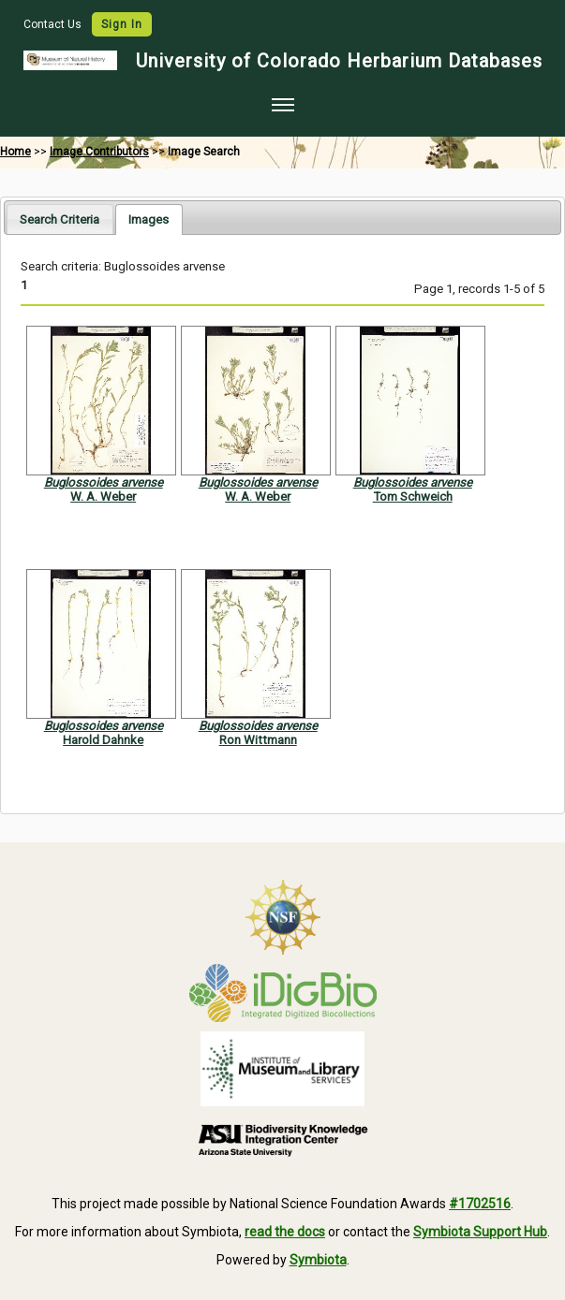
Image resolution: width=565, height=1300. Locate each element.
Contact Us (53, 24)
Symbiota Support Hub (480, 1231)
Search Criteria (59, 219)
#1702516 (480, 1203)
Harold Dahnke (103, 740)
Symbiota (318, 1259)
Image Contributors (99, 151)
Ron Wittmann (258, 740)
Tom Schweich (413, 496)
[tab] (59, 218)
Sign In (121, 24)
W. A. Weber (103, 496)
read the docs (285, 1231)
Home (15, 151)
